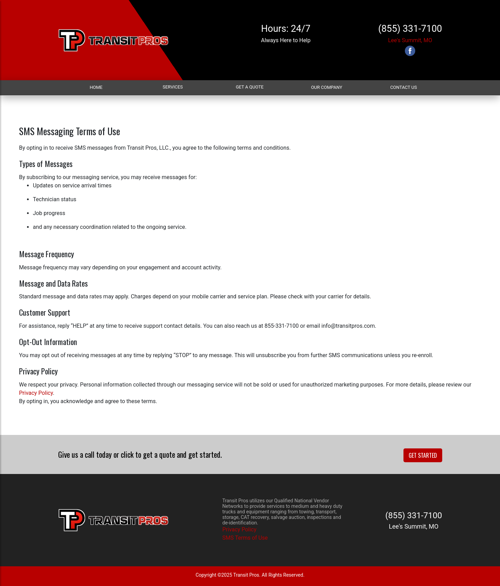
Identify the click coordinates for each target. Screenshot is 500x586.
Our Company (326, 87)
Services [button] (173, 87)
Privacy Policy (36, 393)
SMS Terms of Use (245, 537)
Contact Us (403, 87)
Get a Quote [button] (249, 87)
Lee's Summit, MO (410, 40)
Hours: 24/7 (286, 28)
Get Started (423, 455)
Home (96, 87)
